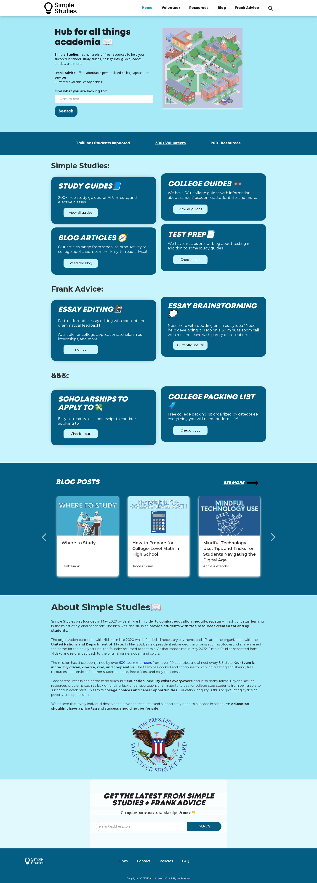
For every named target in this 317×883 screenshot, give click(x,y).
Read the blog (83, 263)
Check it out (193, 260)
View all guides (77, 212)
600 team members (135, 663)
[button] (49, 537)
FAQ (185, 861)
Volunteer (171, 8)
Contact (144, 861)
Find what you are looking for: (69, 91)
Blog (222, 8)
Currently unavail (187, 345)
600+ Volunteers (170, 143)
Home (147, 8)
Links (123, 861)
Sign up (78, 349)
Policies (166, 861)
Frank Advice (247, 8)
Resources (199, 8)
